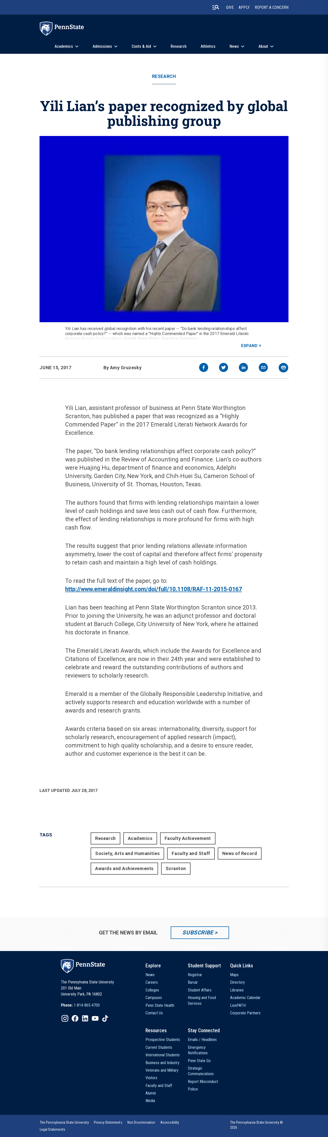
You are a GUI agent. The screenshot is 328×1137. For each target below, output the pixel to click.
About (263, 46)
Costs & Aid (141, 46)
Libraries (237, 990)
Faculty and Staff (191, 853)
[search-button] (215, 7)
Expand (249, 345)
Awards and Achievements (124, 868)
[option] (80, 1005)
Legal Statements (52, 1129)
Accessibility (169, 1122)
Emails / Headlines (202, 1039)
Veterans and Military (161, 1070)
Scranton (176, 868)
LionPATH (238, 1005)
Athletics (208, 46)
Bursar (193, 982)
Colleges (152, 990)
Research (179, 46)
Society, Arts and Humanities (127, 853)
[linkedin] (243, 368)
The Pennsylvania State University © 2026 (256, 1124)
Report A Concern (271, 7)
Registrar (195, 974)
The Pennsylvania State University (64, 1122)
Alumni (150, 1093)
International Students (162, 1055)
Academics (64, 46)
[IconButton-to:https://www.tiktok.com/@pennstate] (105, 1018)
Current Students (158, 1047)
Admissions (102, 46)
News (234, 46)
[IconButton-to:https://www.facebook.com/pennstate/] (75, 1018)
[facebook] (203, 368)
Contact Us (154, 1013)
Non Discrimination (141, 1122)
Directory (237, 982)
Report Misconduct (203, 1081)
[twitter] (223, 368)
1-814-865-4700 (87, 1005)
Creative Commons (180, 338)
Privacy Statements (108, 1122)
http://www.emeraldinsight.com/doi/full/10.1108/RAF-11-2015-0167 (153, 589)
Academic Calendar (245, 997)
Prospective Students (162, 1039)
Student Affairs (199, 990)
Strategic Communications (201, 1071)
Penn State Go (199, 1060)
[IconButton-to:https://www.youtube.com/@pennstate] (95, 1018)
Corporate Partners (245, 1013)
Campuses (153, 997)
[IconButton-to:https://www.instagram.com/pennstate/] (65, 1018)
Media (150, 1100)
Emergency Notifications (198, 1050)
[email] (263, 368)
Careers (151, 982)
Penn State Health (159, 1005)
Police (193, 1089)
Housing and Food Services (202, 1000)
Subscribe (197, 932)
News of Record (239, 853)
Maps (234, 974)
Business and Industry (162, 1062)
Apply (244, 7)
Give (230, 7)
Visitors (151, 1077)
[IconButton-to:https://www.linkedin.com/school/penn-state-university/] (85, 1018)
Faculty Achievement (188, 838)
